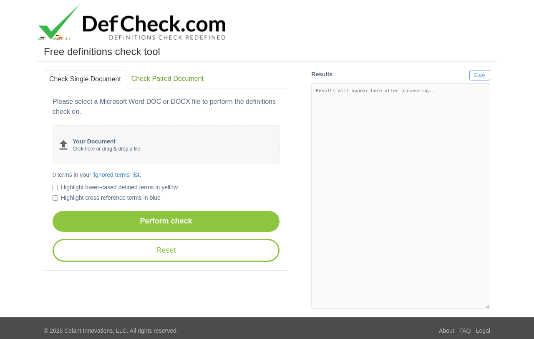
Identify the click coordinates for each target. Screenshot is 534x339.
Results (321, 74)
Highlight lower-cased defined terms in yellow (115, 187)
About (446, 330)
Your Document (94, 141)
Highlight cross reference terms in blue (107, 197)
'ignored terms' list (116, 174)
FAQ (465, 330)
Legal (483, 330)
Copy (480, 75)
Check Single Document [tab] (85, 79)
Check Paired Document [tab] (167, 78)
